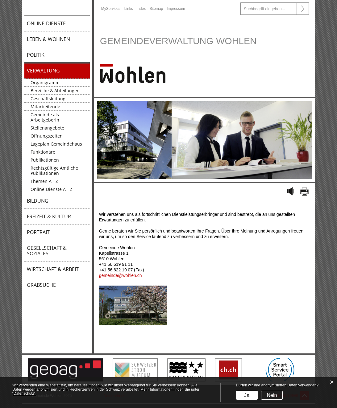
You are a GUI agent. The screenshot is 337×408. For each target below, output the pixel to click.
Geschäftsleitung (48, 98)
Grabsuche (41, 285)
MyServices (110, 8)
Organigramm (45, 82)
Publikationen (45, 160)
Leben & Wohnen (48, 39)
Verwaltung (43, 70)
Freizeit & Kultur (49, 216)
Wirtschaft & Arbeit (53, 269)
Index (141, 8)
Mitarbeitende (45, 106)
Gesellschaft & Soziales (47, 251)
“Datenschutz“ (23, 393)
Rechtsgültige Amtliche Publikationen (54, 170)
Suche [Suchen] (303, 8)
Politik (35, 55)
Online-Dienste (46, 23)
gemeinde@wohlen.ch (120, 275)
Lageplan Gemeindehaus (56, 144)
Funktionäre (43, 152)
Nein (272, 395)
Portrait (38, 232)
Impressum (176, 8)
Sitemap (156, 8)
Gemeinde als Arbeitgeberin (45, 117)
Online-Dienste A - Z (51, 189)
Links (128, 8)
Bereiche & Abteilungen (55, 90)
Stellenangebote (47, 128)
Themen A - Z (44, 181)
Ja (246, 395)
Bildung (37, 200)
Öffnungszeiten (47, 136)
